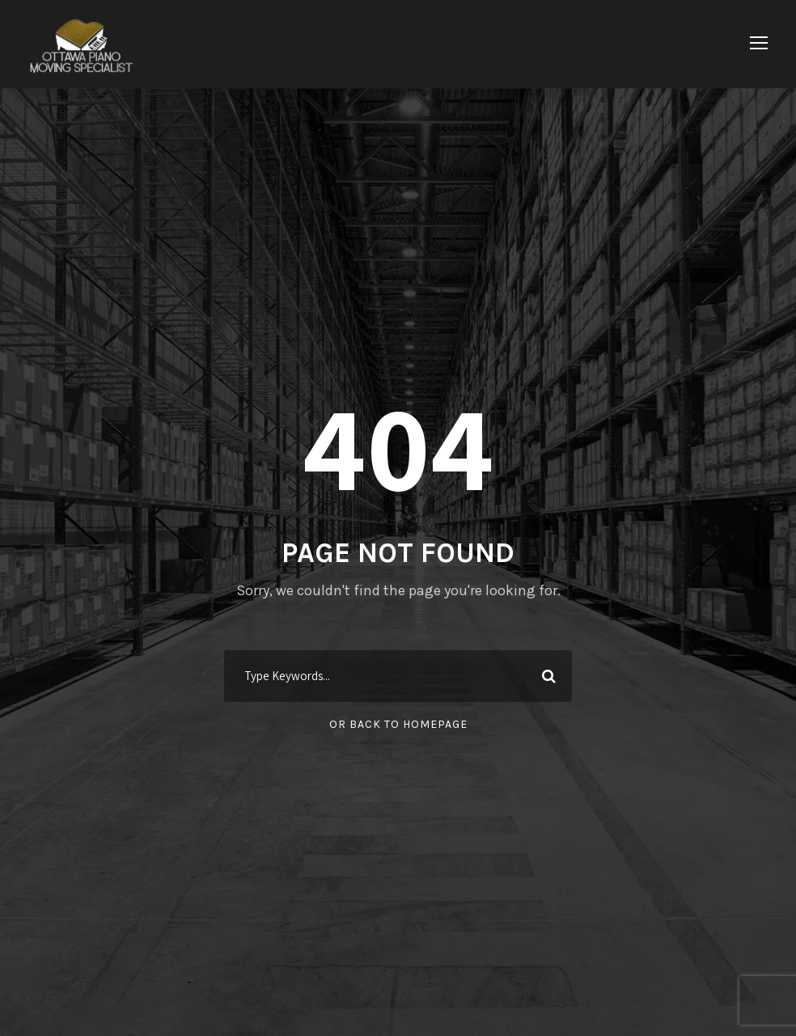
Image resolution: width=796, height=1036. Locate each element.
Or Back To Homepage (398, 724)
